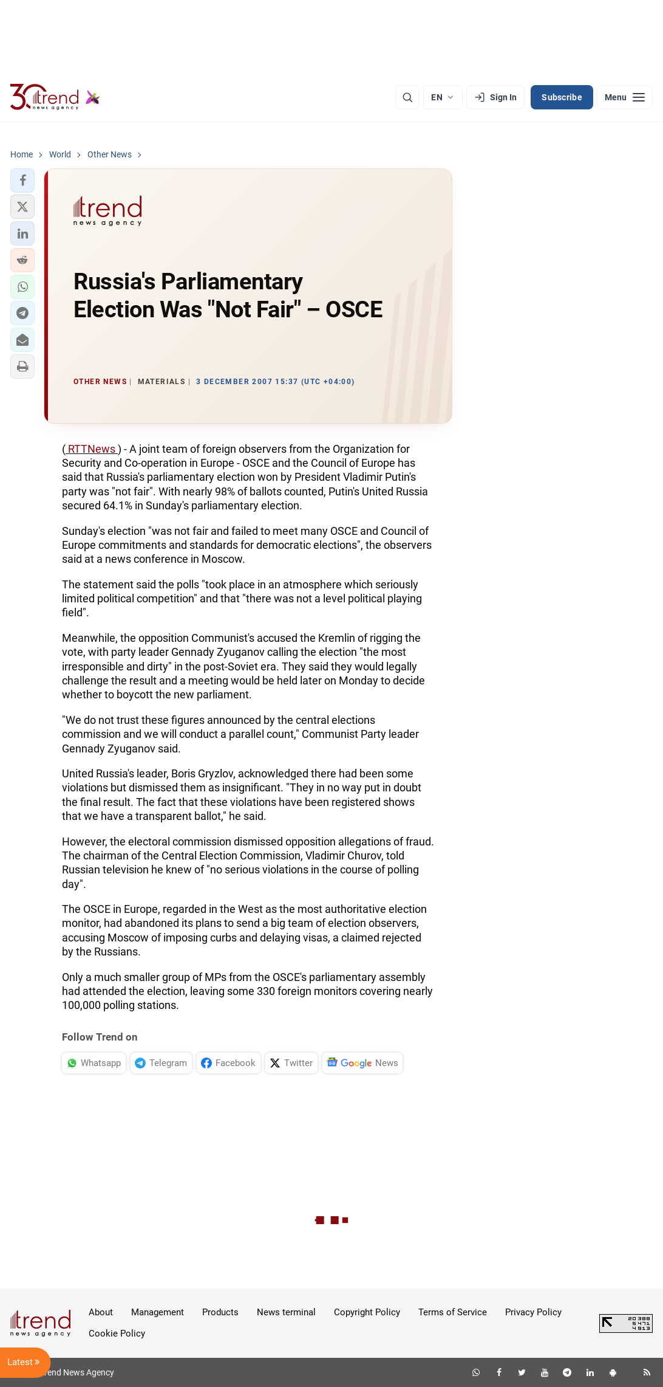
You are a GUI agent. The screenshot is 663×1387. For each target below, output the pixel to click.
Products (220, 1312)
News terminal (286, 1312)
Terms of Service (452, 1312)
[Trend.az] (55, 97)
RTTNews (92, 448)
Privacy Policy (533, 1312)
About (101, 1312)
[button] (22, 180)
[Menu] (625, 97)
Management (157, 1312)
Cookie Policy (117, 1333)
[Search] (407, 97)
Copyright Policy (367, 1312)
